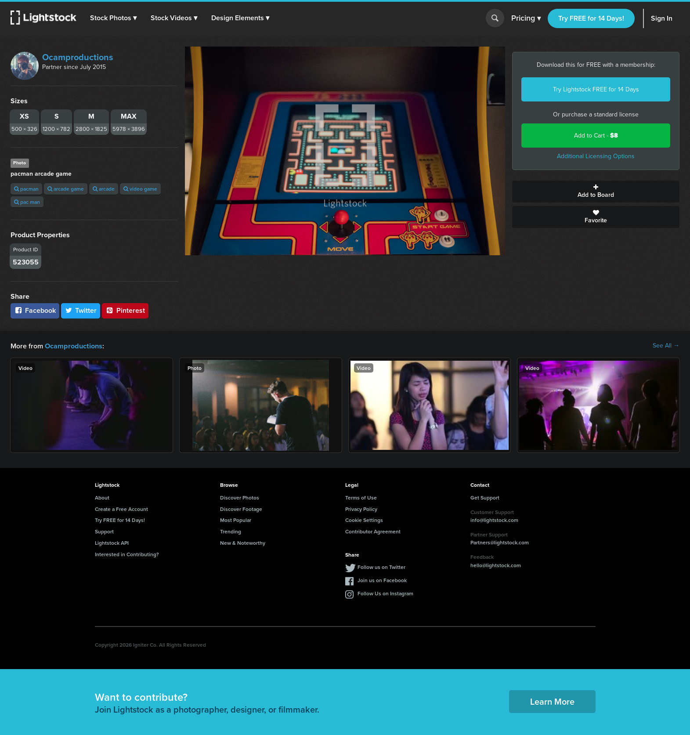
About (102, 497)
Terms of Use (361, 497)
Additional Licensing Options (596, 156)
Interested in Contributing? (127, 554)
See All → (666, 345)
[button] (113, 18)
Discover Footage (241, 508)
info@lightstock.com (494, 519)
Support (104, 531)
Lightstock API (112, 542)
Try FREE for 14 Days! (591, 18)
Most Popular (235, 519)
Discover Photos (239, 497)
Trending (230, 531)
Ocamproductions (77, 57)
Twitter (81, 310)
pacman (26, 188)
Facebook (35, 310)
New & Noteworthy (242, 542)
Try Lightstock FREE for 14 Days (596, 89)
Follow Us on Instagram (385, 593)
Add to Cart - (596, 135)
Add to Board (596, 191)
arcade (104, 188)
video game (140, 188)
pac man (27, 202)
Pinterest (125, 310)
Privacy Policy (361, 508)
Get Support (484, 497)
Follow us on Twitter (381, 566)
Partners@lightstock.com (499, 542)
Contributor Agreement (373, 531)
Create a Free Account (121, 508)
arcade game (65, 188)
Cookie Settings (364, 519)
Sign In (661, 18)
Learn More (552, 701)
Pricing (526, 18)
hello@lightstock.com (495, 564)
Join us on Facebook (382, 579)
